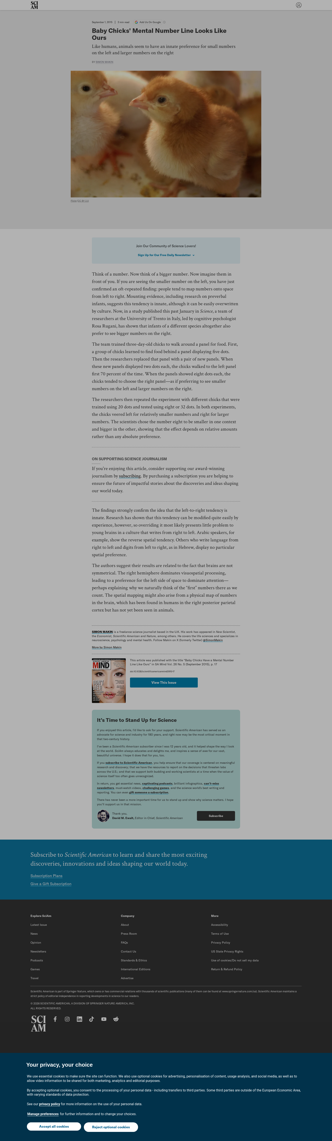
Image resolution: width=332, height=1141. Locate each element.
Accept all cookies (53, 1128)
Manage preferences (43, 1115)
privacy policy (49, 1105)
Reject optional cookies (111, 1128)
